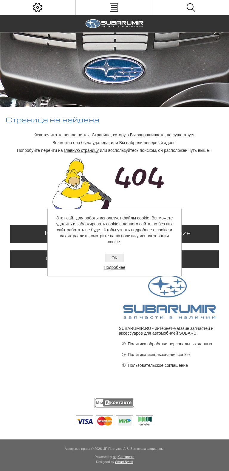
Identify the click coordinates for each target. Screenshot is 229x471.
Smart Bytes (124, 462)
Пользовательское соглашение (158, 365)
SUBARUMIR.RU (135, 328)
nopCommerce (123, 456)
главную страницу (81, 150)
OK (114, 257)
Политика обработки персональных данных (170, 343)
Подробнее (115, 267)
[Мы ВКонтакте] (115, 403)
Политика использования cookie (159, 354)
